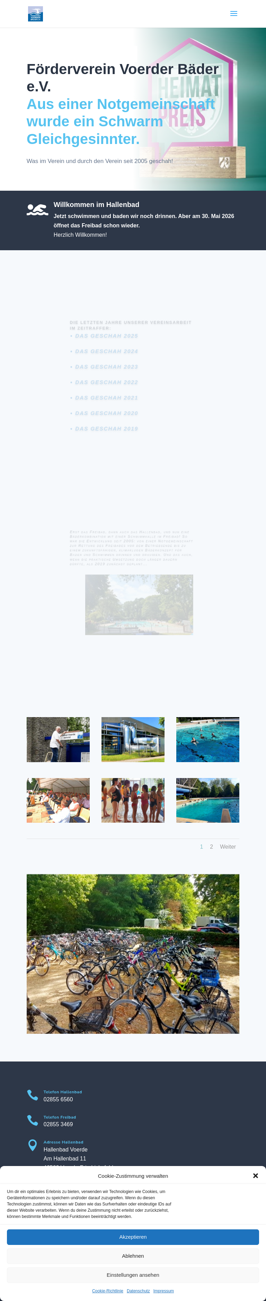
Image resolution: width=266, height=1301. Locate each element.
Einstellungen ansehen (133, 1275)
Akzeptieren (133, 1237)
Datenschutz (138, 1291)
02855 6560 (58, 1099)
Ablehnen (133, 1256)
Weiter (228, 847)
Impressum (163, 1291)
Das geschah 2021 (110, 395)
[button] (255, 1175)
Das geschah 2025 (110, 341)
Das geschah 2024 (110, 354)
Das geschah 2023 (110, 368)
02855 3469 (58, 1124)
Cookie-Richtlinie (107, 1291)
